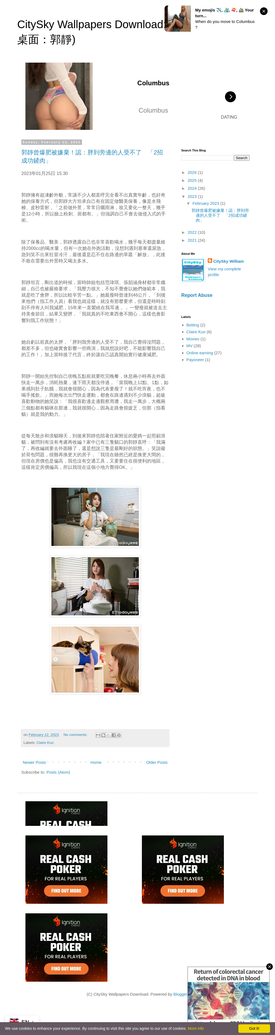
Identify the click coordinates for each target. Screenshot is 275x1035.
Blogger (180, 994)
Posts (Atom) (58, 772)
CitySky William (228, 261)
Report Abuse (196, 295)
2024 (193, 188)
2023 (193, 196)
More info (196, 1028)
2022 (193, 232)
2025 (193, 180)
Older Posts (157, 762)
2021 (193, 240)
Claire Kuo (45, 743)
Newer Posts (34, 762)
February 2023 (206, 203)
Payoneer (195, 359)
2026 (193, 172)
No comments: (75, 735)
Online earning (199, 352)
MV (189, 345)
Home (95, 762)
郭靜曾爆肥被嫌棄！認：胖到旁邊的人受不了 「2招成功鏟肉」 (220, 215)
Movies (193, 339)
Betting (192, 325)
